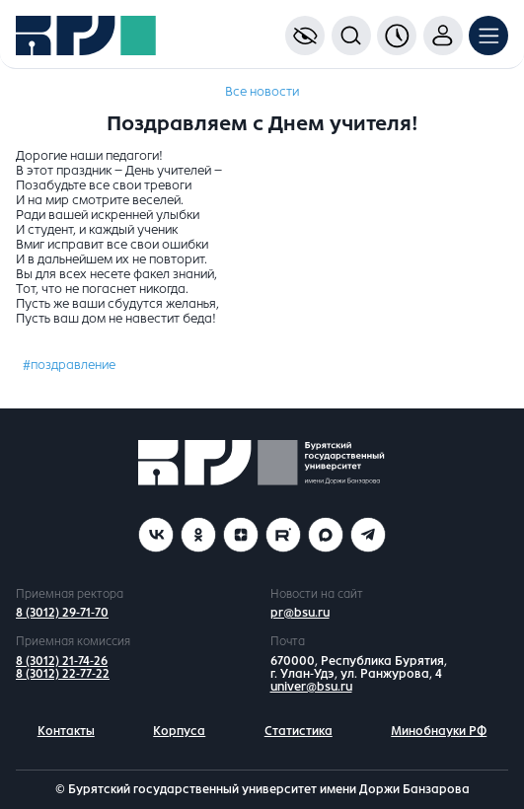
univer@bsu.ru (311, 687)
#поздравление (69, 365)
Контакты (66, 731)
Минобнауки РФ (439, 731)
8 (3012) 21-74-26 (62, 661)
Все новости (262, 92)
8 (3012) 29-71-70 (62, 613)
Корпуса (179, 731)
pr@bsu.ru (300, 613)
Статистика (298, 731)
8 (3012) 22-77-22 (63, 674)
